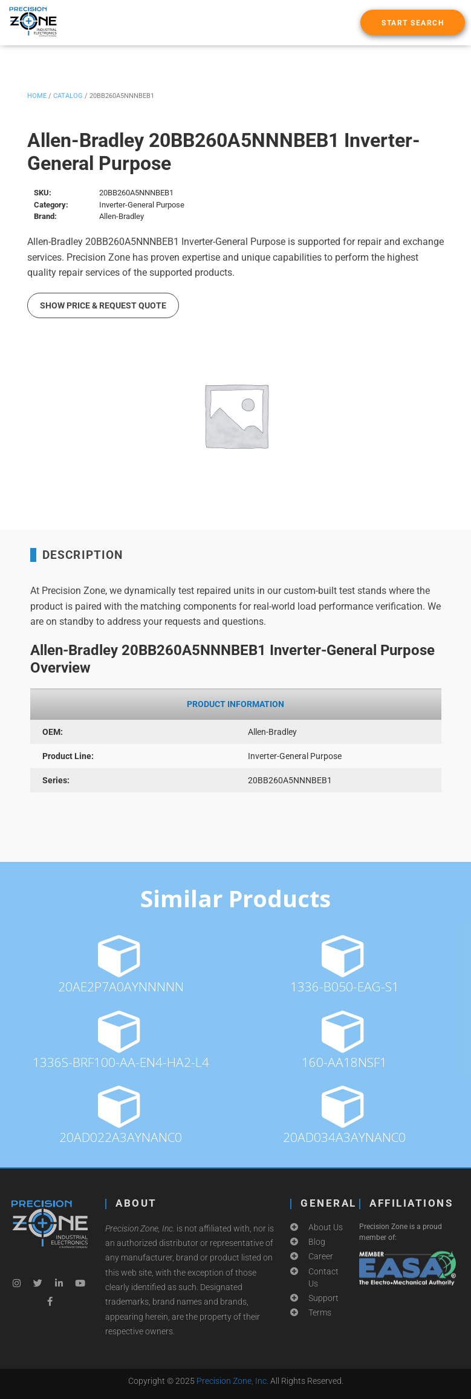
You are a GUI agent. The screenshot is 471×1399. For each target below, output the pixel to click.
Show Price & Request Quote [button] (103, 305)
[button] (412, 22)
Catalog (68, 96)
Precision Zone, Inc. (232, 1381)
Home (37, 96)
